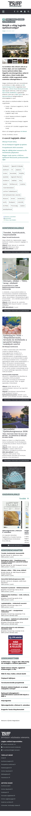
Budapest (6, 166)
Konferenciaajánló (7, 761)
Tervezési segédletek (8, 795)
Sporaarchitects (7, 96)
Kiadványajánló (6, 767)
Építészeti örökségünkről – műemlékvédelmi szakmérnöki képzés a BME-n (15, 694)
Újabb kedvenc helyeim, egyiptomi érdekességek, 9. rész (13, 668)
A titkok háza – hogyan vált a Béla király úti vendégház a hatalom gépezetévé (15, 662)
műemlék (20, 202)
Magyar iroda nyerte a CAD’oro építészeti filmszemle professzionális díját (15, 157)
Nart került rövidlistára (9, 92)
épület (5, 184)
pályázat (18, 169)
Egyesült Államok (16, 177)
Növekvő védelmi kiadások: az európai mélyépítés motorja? (14, 687)
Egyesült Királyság (17, 166)
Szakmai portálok (7, 802)
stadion (22, 205)
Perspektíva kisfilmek (8, 764)
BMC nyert (18, 94)
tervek (13, 198)
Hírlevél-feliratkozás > (15, 545)
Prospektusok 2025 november (12, 147)
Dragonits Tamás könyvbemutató (12, 709)
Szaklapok (5, 792)
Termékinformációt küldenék (11, 747)
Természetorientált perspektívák (12, 682)
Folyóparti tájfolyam (8, 678)
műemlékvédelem (8, 187)
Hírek (3, 758)
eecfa (4, 202)
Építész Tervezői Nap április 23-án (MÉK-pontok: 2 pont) (11, 599)
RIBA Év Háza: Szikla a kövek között (13, 674)
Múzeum (5, 198)
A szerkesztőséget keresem (10, 750)
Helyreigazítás (6, 700)
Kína (20, 180)
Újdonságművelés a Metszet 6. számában (12, 531)
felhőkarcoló (13, 184)
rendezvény (21, 198)
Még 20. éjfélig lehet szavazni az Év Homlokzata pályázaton (14, 151)
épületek (5, 177)
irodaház (22, 184)
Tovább (22, 498)
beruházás (13, 173)
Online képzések (6, 771)
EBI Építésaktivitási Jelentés (11, 195)
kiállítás (14, 180)
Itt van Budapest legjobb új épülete (14, 144)
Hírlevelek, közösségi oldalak (10, 805)
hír (12, 169)
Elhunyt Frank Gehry (9, 142)
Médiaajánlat (5, 774)
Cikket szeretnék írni (8, 744)
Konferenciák (5, 786)
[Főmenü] (3, 11)
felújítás (21, 173)
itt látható (24, 131)
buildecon (6, 180)
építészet (6, 169)
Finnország (14, 205)
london (5, 173)
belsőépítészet (7, 209)
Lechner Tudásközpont (10, 191)
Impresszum (5, 777)
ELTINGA (5, 205)
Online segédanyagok (8, 799)
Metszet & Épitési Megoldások (10, 720)
